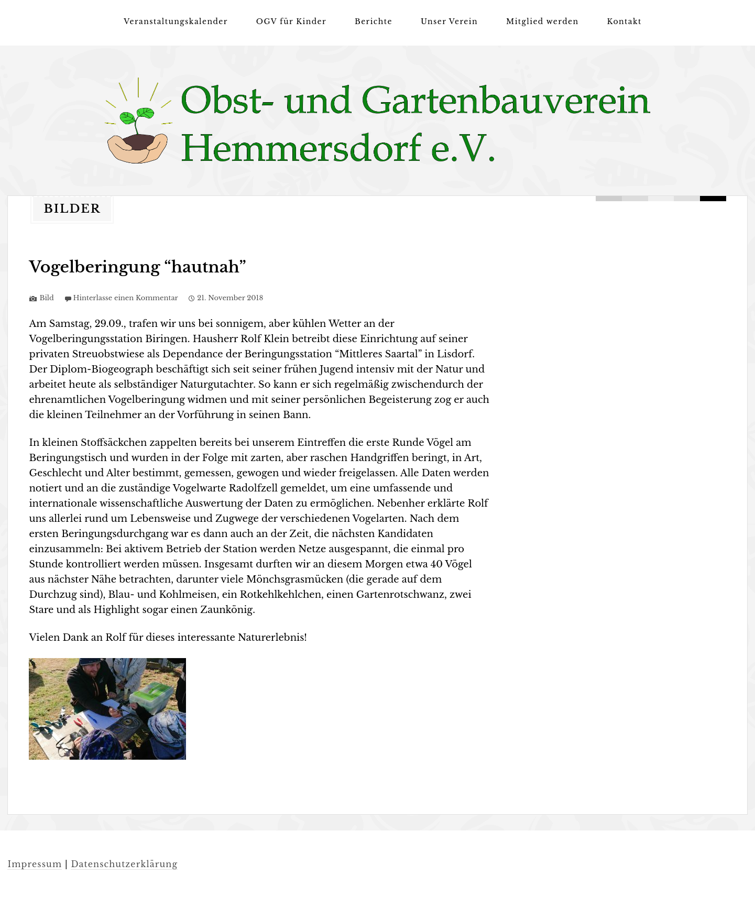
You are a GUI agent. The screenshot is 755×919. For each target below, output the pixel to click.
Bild (46, 297)
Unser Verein (449, 21)
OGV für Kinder (291, 21)
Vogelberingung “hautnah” (137, 267)
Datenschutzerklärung (124, 864)
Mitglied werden (542, 21)
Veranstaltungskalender (175, 21)
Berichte (373, 21)
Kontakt (624, 21)
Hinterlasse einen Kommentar (125, 297)
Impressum (34, 864)
